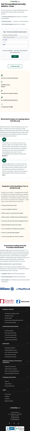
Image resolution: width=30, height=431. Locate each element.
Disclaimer (7, 396)
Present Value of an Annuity (11, 368)
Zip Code (4, 39)
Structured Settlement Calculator (12, 373)
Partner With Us (8, 383)
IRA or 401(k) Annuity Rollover (11, 352)
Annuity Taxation (8, 318)
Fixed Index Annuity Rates (10, 332)
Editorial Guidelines (9, 400)
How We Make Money (9, 386)
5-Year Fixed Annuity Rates (11, 337)
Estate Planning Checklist (10, 354)
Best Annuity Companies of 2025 (12, 313)
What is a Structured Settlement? (12, 371)
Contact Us (7, 398)
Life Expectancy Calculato (10, 356)
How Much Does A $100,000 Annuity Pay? (14, 320)
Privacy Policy (8, 394)
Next (15, 56)
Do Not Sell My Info (15, 419)
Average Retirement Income (11, 350)
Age (3, 44)
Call (15, 66)
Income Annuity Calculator (10, 322)
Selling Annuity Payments (10, 366)
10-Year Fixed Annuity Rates (11, 339)
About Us (7, 381)
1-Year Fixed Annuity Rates (11, 335)
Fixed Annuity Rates (9, 330)
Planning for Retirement (10, 347)
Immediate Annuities (9, 315)
